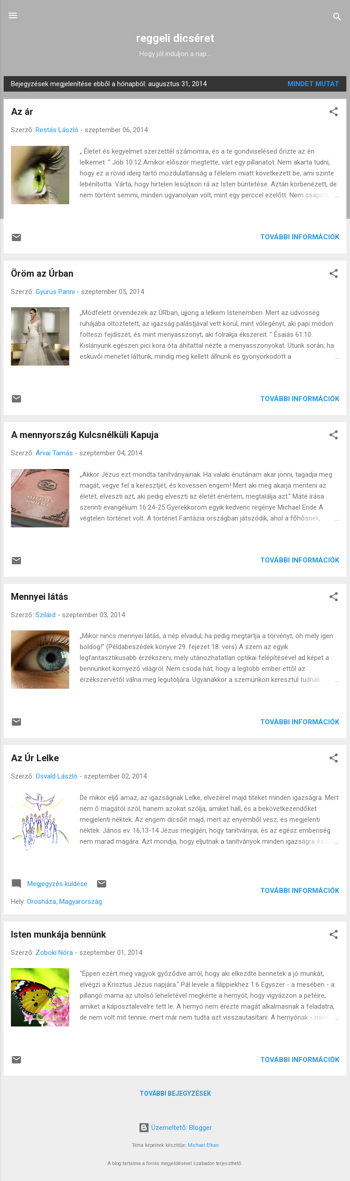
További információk (299, 237)
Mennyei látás (39, 596)
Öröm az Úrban (42, 273)
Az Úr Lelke (35, 758)
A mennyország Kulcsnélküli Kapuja (85, 434)
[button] (333, 113)
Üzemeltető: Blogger (175, 1128)
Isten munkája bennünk (58, 934)
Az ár (22, 111)
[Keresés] (337, 18)
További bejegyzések (175, 1093)
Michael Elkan (203, 1145)
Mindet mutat (313, 84)
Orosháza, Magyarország (64, 901)
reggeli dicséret (175, 38)
